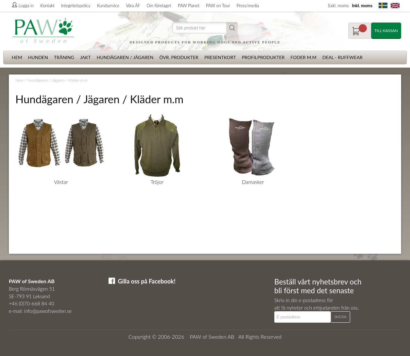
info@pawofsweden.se (48, 311)
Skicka (340, 317)
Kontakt (47, 5)
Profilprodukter (263, 57)
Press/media (248, 5)
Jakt (85, 57)
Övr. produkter (178, 57)
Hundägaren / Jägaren (125, 57)
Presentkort (220, 57)
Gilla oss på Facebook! (147, 281)
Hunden (38, 57)
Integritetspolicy (76, 5)
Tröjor (156, 182)
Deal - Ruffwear (342, 57)
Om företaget (159, 5)
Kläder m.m (77, 80)
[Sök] (205, 28)
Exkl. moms (338, 5)
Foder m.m (303, 57)
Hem (17, 57)
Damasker (253, 182)
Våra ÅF (133, 5)
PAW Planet (188, 5)
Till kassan (386, 30)
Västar (61, 182)
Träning (64, 57)
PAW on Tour (218, 5)
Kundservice (108, 5)
